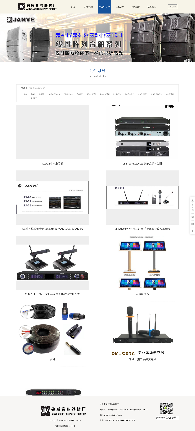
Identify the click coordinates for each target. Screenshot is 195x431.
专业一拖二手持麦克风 (97, 257)
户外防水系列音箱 (53, 94)
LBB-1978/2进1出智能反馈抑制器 (97, 149)
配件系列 (34, 98)
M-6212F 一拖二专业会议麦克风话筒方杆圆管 (97, 205)
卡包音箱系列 (142, 94)
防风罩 (41, 94)
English (173, 7)
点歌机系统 (152, 203)
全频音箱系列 (105, 94)
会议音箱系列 (91, 94)
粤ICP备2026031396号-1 (65, 426)
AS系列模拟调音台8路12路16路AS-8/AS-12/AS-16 (152, 151)
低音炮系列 (117, 94)
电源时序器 (152, 257)
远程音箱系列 (129, 94)
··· (110, 269)
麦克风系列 (169, 94)
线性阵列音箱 (68, 94)
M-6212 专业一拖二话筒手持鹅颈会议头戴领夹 (42, 205)
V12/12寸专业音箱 (43, 149)
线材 (43, 257)
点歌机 (33, 94)
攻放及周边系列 (156, 94)
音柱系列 (80, 94)
